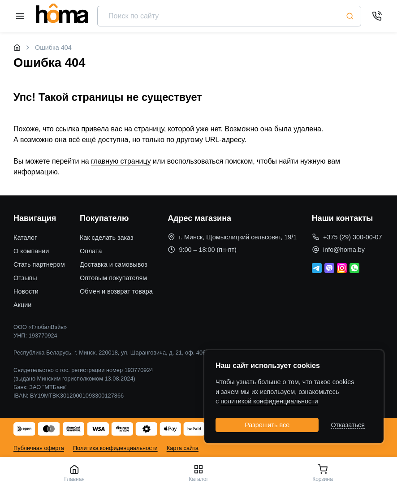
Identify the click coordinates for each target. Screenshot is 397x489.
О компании (31, 251)
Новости (26, 291)
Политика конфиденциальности (115, 448)
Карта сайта (182, 448)
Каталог (25, 237)
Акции (22, 304)
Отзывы (25, 277)
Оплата (91, 251)
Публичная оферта (38, 448)
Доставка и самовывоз (113, 264)
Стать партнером (39, 264)
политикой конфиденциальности (269, 401)
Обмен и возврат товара (116, 291)
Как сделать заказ (107, 237)
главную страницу (121, 161)
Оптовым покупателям (113, 277)
